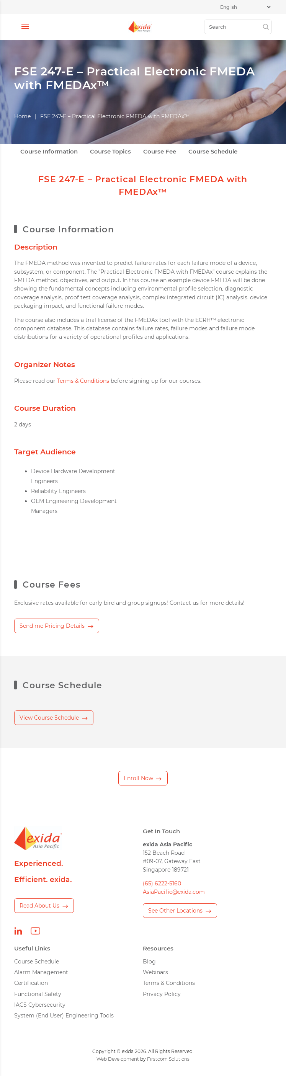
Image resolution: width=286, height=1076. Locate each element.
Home (22, 116)
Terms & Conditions (83, 380)
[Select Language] (245, 7)
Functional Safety (37, 994)
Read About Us (39, 906)
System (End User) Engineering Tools (64, 1015)
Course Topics (110, 151)
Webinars (155, 972)
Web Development (117, 1059)
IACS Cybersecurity (39, 1005)
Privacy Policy (162, 994)
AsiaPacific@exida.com (174, 892)
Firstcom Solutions (168, 1059)
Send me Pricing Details (52, 626)
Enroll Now (138, 778)
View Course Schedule (49, 718)
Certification (31, 983)
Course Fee (159, 151)
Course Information (49, 151)
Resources (158, 948)
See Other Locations (175, 911)
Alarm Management (41, 972)
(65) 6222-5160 (162, 883)
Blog (149, 961)
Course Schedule (212, 151)
